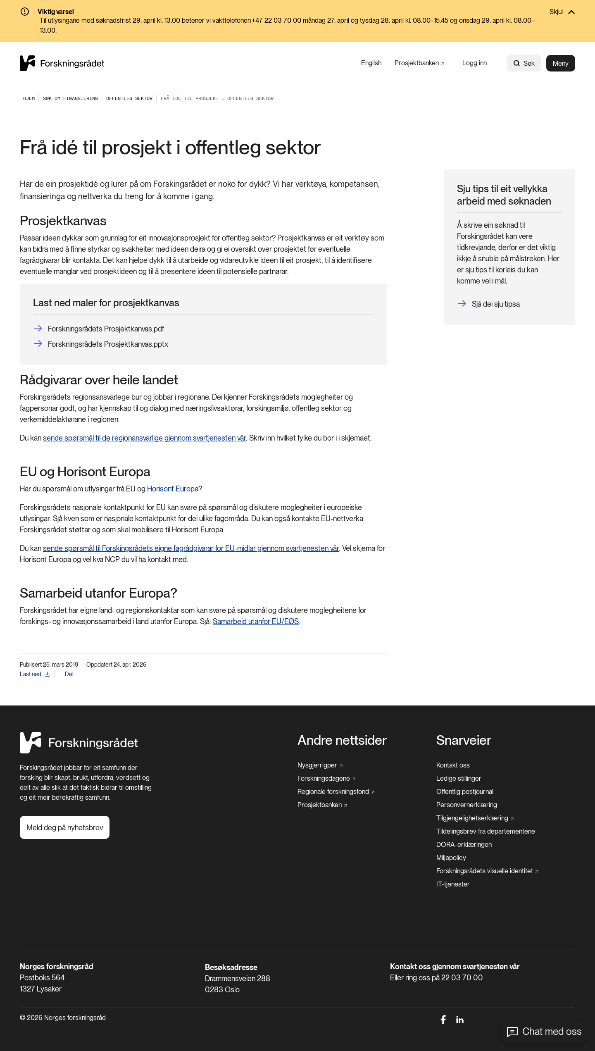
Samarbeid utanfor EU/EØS (256, 621)
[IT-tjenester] (453, 884)
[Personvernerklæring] (466, 805)
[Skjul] (297, 12)
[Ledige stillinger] (458, 779)
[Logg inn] (474, 63)
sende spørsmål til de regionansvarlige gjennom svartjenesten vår (144, 438)
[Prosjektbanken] (419, 63)
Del (69, 674)
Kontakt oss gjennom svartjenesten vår (455, 966)
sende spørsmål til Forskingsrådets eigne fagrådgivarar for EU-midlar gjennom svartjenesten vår (191, 548)
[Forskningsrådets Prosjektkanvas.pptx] (100, 344)
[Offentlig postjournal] (464, 792)
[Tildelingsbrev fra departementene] (485, 832)
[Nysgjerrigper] (320, 765)
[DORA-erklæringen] (464, 845)
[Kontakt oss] (453, 765)
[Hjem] (79, 751)
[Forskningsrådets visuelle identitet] (487, 871)
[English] (371, 63)
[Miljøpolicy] (451, 858)
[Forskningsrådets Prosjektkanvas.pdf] (98, 328)
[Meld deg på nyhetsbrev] (64, 827)
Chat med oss (552, 1031)
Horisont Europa (172, 488)
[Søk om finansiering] (70, 98)
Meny (561, 63)
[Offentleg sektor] (129, 98)
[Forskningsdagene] (326, 779)
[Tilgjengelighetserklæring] (475, 818)
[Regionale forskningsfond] (336, 792)
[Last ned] (35, 674)
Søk (524, 63)
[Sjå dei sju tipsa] (488, 304)
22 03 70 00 (462, 977)
